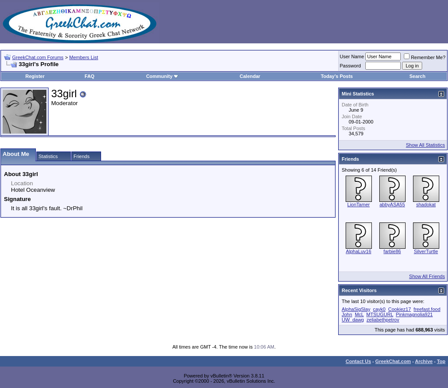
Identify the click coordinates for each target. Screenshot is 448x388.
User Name (352, 56)
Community (162, 76)
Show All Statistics (425, 145)
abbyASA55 (392, 204)
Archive (424, 361)
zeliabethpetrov (383, 319)
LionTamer (358, 204)
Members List (83, 57)
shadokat (426, 204)
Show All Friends (427, 276)
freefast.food (426, 309)
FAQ (89, 76)
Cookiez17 (399, 309)
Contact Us (358, 361)
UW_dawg (353, 319)
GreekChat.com (393, 361)
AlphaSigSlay (356, 309)
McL (359, 314)
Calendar (250, 76)
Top (441, 361)
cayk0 (379, 309)
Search (418, 76)
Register (35, 76)
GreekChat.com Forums (37, 57)
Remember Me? (424, 57)
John (347, 314)
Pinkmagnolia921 (414, 314)
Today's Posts (337, 76)
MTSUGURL (379, 314)
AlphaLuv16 (358, 251)
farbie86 (392, 251)
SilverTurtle (426, 251)
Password (350, 65)
